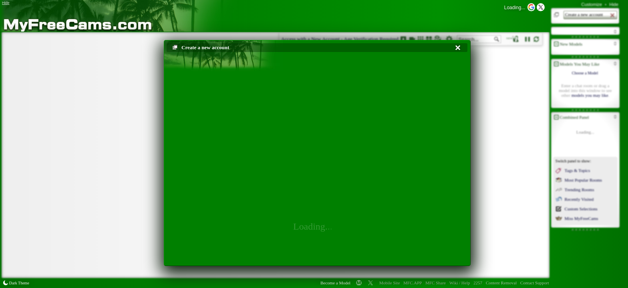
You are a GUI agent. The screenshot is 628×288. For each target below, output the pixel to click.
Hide (613, 4)
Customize (591, 4)
